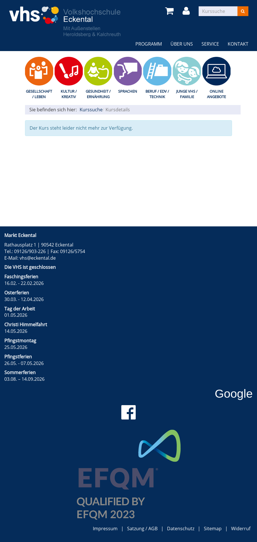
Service (210, 44)
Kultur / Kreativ (69, 94)
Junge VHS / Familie (186, 94)
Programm (148, 44)
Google (234, 393)
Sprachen (127, 91)
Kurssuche (91, 109)
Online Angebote (216, 94)
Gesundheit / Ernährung (98, 94)
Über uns (181, 44)
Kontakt (238, 44)
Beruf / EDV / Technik (157, 94)
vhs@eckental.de (38, 258)
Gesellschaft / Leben (39, 94)
